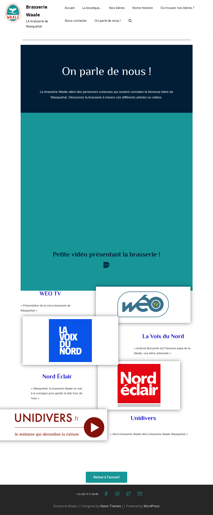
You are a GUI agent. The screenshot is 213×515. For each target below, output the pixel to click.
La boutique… (91, 8)
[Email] (140, 494)
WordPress (152, 506)
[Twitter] (128, 494)
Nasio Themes (111, 506)
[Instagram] (117, 494)
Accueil (70, 8)
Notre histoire (142, 8)
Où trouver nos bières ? (177, 8)
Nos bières (117, 8)
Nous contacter (76, 21)
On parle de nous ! (108, 21)
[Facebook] (106, 494)
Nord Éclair (57, 376)
